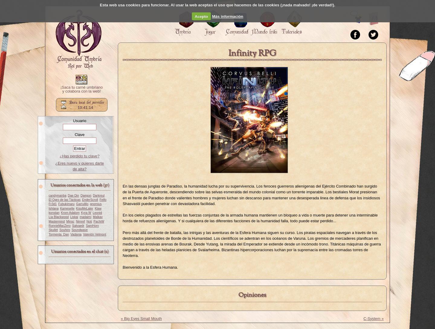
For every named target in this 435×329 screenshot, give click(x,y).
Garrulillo (82, 204)
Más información (227, 16)
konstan (54, 212)
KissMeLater (84, 208)
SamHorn (92, 225)
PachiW (99, 221)
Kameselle (67, 208)
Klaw (98, 208)
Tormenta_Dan (59, 234)
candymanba (57, 195)
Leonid (97, 212)
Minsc (70, 221)
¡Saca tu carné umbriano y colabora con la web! (81, 89)
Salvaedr (78, 225)
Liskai (74, 217)
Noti (89, 221)
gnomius (96, 204)
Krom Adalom (70, 212)
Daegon (86, 195)
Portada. (78, 39)
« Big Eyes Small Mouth (141, 318)
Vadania (76, 234)
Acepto (201, 16)
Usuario (79, 121)
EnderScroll (90, 199)
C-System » (373, 318)
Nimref (80, 221)
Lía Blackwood (59, 217)
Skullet (53, 230)
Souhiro (65, 230)
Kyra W (86, 212)
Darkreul (99, 195)
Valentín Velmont (94, 234)
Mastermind (57, 221)
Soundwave (80, 230)
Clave (80, 134)
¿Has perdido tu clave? (80, 156)
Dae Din (73, 195)
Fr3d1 (53, 204)
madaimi (86, 217)
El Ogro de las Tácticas (65, 199)
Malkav (97, 217)
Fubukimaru (66, 204)
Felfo (103, 199)
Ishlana (54, 208)
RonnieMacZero (60, 225)
